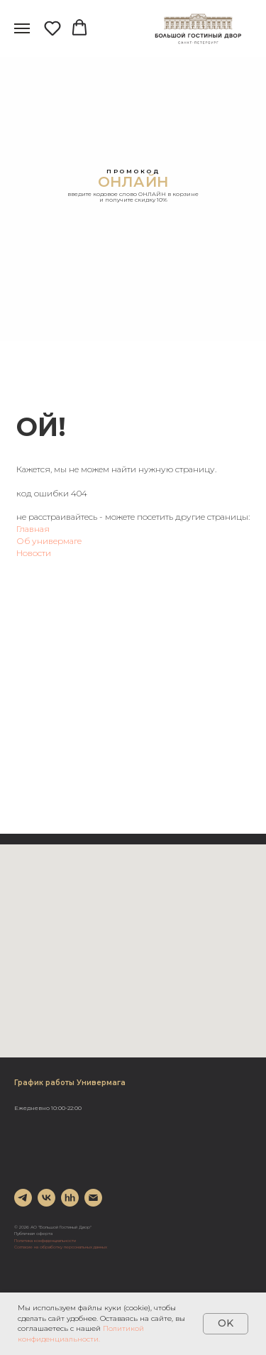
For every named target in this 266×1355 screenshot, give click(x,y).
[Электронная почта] (93, 1198)
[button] (52, 27)
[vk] (46, 1198)
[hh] (70, 1198)
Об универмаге (49, 540)
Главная (33, 528)
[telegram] (23, 1198)
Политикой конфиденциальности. (81, 1334)
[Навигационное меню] (22, 28)
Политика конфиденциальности (45, 1241)
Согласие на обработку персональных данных (60, 1247)
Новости (33, 553)
